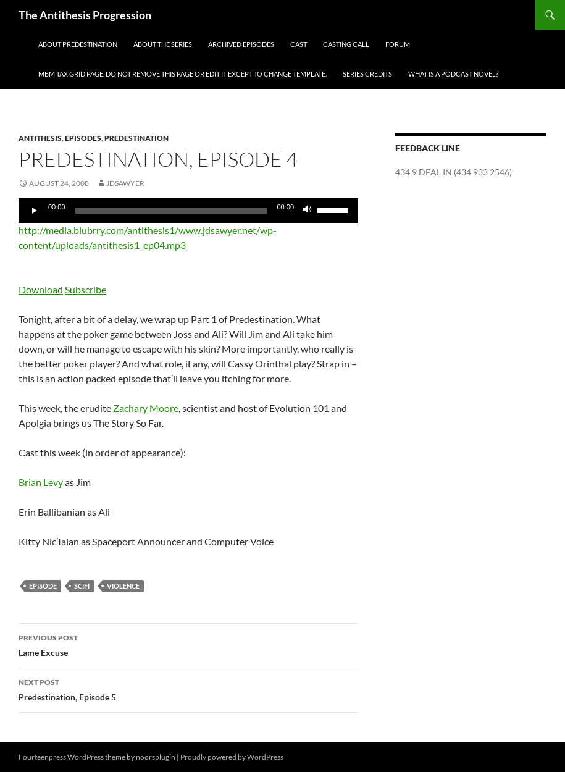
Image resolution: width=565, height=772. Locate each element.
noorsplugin (155, 757)
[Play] (34, 210)
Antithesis (40, 138)
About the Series (162, 44)
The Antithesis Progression (85, 15)
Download (41, 289)
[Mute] (307, 210)
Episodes (83, 138)
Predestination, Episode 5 (188, 688)
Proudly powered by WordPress (231, 757)
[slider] (171, 211)
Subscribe (85, 289)
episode (43, 586)
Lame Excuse (188, 644)
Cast (298, 44)
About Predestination (77, 44)
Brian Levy (41, 482)
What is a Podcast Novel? (453, 74)
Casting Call (346, 44)
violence (123, 586)
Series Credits (367, 74)
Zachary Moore (145, 408)
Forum (397, 44)
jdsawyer (125, 183)
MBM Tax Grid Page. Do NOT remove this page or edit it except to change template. (182, 74)
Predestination (136, 138)
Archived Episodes (241, 44)
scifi (82, 586)
